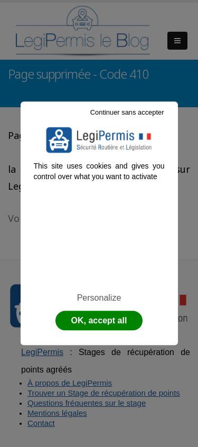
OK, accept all (99, 320)
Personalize (99, 297)
